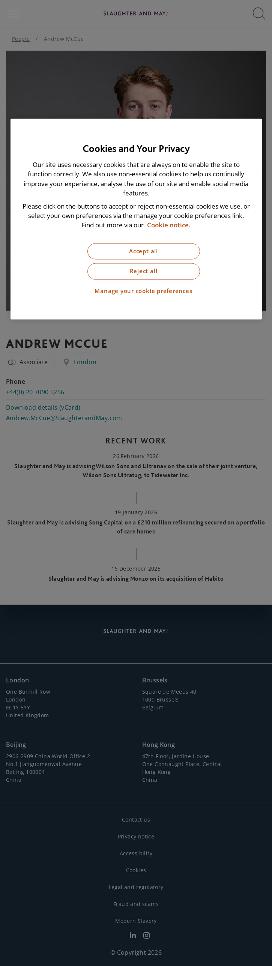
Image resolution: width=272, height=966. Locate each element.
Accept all (143, 251)
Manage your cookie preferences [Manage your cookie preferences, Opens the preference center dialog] (143, 291)
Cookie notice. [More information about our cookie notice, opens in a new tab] (169, 225)
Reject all (144, 271)
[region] (136, 219)
